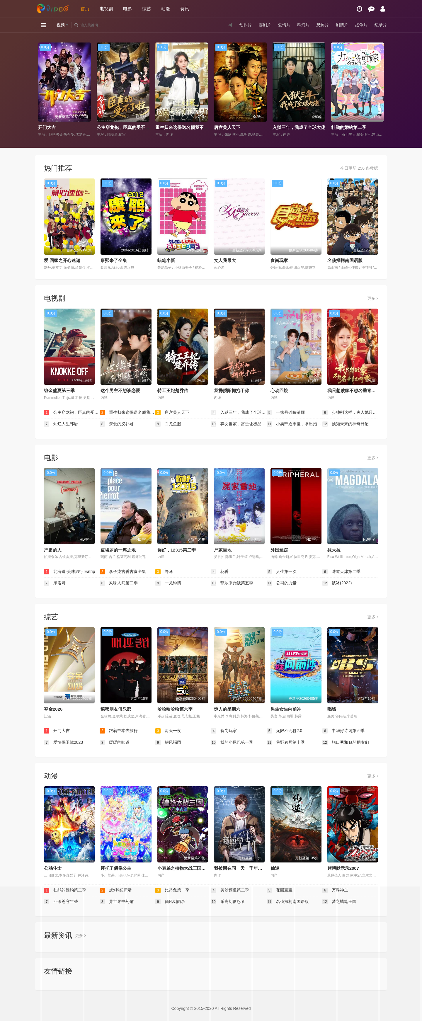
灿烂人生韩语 (61, 424)
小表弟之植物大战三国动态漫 (186, 868)
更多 (372, 298)
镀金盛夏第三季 (59, 390)
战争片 (361, 25)
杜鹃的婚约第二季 (348, 127)
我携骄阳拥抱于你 (231, 390)
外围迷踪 (279, 549)
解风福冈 (168, 742)
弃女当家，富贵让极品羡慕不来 (239, 424)
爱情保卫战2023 (63, 742)
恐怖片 (322, 25)
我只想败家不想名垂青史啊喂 (355, 390)
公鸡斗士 (53, 868)
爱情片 (284, 25)
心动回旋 (279, 390)
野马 (164, 571)
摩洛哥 (55, 583)
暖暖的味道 (115, 742)
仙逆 (274, 868)
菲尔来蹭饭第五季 (232, 583)
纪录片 (381, 25)
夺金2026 (53, 709)
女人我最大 (225, 260)
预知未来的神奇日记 (345, 424)
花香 (220, 571)
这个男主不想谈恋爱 (120, 390)
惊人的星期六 (227, 709)
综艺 (146, 8)
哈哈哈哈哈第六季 (175, 709)
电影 (127, 8)
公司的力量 (282, 583)
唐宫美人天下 (227, 127)
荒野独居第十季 (286, 742)
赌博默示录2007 (343, 868)
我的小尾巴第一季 (232, 742)
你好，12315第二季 (176, 549)
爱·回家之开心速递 (62, 260)
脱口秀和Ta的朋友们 (345, 742)
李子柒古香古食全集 (123, 571)
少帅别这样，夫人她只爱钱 (350, 412)
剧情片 (342, 25)
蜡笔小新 (166, 260)
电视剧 (106, 8)
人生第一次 (282, 571)
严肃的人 (53, 549)
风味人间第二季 (119, 583)
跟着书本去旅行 (119, 731)
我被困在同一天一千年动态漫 (242, 868)
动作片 (245, 25)
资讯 (184, 8)
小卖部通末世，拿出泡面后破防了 (294, 424)
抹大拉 (334, 549)
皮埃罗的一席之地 (118, 549)
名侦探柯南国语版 (345, 260)
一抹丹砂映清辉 (286, 412)
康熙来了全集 (114, 260)
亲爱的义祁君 (117, 424)
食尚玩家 (279, 260)
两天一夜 (168, 731)
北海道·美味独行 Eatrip (69, 571)
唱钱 (331, 709)
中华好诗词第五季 (343, 731)
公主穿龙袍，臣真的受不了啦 (125, 127)
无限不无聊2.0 (284, 731)
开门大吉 (47, 127)
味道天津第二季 (341, 571)
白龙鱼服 (168, 424)
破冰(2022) (337, 583)
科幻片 (303, 25)
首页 (85, 8)
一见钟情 (168, 583)
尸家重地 (223, 549)
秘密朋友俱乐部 (116, 709)
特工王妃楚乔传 (172, 390)
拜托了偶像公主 (116, 868)
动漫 (165, 8)
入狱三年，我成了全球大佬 (299, 127)
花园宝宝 (279, 890)
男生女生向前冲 (285, 709)
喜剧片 (265, 25)
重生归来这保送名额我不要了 (183, 127)
